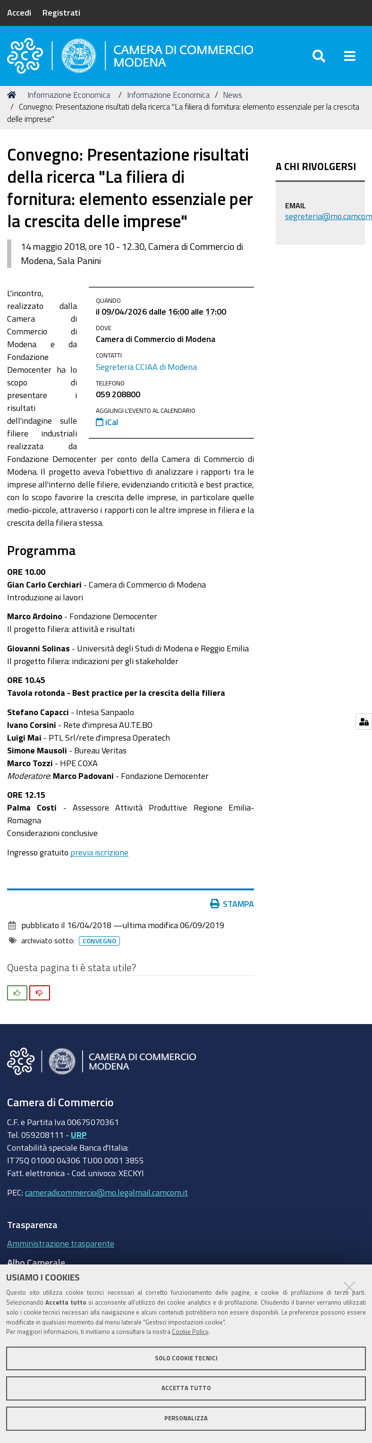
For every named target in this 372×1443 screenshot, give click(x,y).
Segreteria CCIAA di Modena (146, 367)
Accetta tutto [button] (186, 1388)
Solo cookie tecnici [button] (186, 1358)
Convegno (99, 942)
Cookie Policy (190, 1332)
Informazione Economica (68, 96)
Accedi (19, 12)
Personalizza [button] (186, 1418)
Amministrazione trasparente (60, 1244)
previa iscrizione (99, 853)
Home (13, 96)
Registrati (61, 12)
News (232, 96)
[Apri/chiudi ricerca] (319, 56)
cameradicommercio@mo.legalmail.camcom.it (106, 1193)
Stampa (232, 905)
